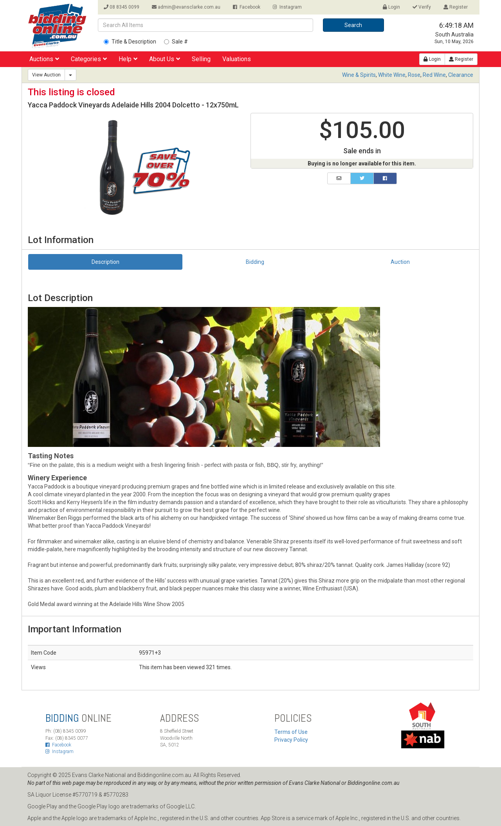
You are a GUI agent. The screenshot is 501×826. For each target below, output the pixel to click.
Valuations (236, 59)
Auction (400, 262)
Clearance (460, 75)
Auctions (44, 59)
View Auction (46, 75)
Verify (422, 7)
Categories (89, 59)
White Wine (391, 75)
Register (455, 7)
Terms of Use (291, 732)
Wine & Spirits (359, 75)
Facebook (246, 7)
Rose (414, 75)
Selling (201, 59)
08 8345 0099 (121, 7)
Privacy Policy (291, 740)
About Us (164, 59)
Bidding (255, 262)
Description (105, 262)
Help (128, 59)
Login (391, 7)
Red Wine (434, 75)
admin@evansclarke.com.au (186, 7)
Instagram (287, 7)
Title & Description (130, 41)
